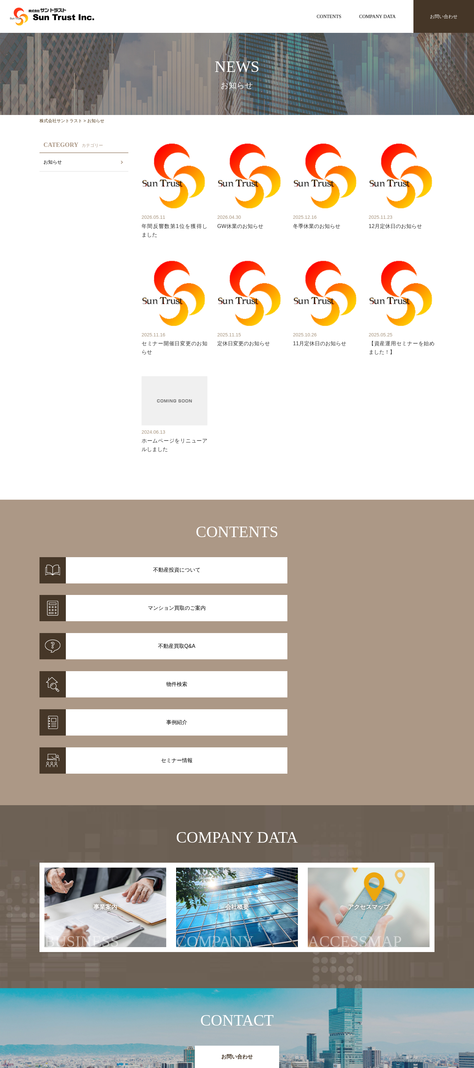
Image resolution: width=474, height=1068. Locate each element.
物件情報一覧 (192, 1008)
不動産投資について (257, 1008)
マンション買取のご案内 (262, 1017)
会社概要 (221, 790)
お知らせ (52, 162)
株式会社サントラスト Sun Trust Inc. (92, 993)
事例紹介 (187, 1017)
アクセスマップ (368, 790)
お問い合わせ (444, 16)
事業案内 (81, 790)
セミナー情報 (332, 1017)
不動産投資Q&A (253, 1025)
